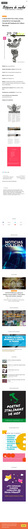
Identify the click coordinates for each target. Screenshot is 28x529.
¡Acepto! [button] (23, 525)
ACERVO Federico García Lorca (13, 369)
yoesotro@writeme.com (7, 97)
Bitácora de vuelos (12, 298)
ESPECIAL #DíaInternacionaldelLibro (14, 360)
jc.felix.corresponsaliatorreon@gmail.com (13, 72)
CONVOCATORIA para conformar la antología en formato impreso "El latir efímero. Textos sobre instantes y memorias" (14, 294)
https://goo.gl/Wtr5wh (10, 66)
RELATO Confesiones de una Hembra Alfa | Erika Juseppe (16, 380)
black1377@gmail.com (9, 78)
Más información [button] (5, 527)
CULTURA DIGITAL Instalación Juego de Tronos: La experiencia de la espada (16, 375)
